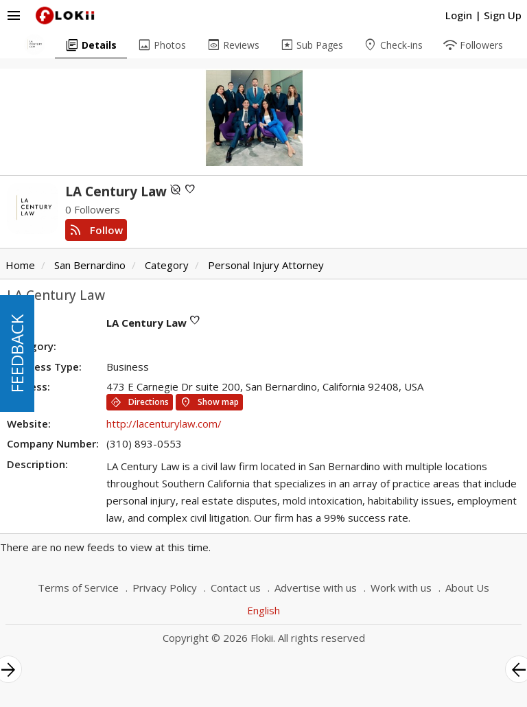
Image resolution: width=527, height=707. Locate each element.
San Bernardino (90, 265)
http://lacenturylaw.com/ (164, 423)
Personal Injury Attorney (266, 265)
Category (167, 265)
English (263, 610)
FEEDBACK (16, 353)
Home (20, 265)
